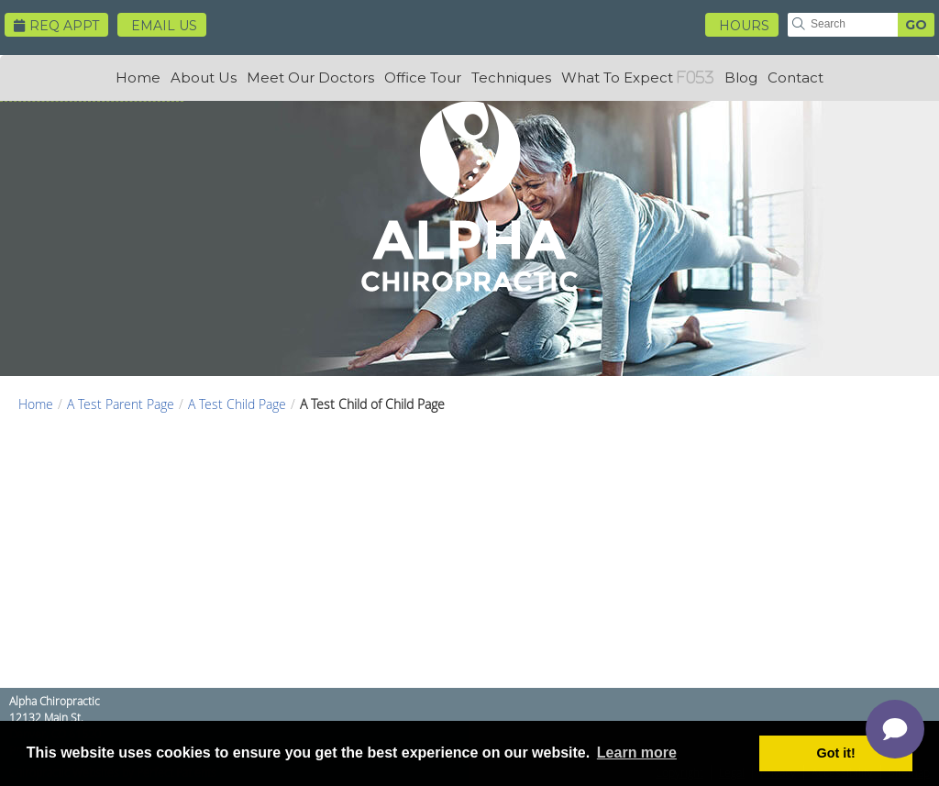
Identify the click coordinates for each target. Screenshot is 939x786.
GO (916, 25)
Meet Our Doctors (310, 77)
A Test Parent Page (120, 404)
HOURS (744, 25)
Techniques (511, 77)
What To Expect (617, 77)
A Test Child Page (237, 404)
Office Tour (422, 77)
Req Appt (56, 25)
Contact (795, 77)
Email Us (164, 25)
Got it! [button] (836, 753)
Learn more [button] (637, 752)
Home (138, 77)
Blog (740, 77)
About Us (204, 77)
